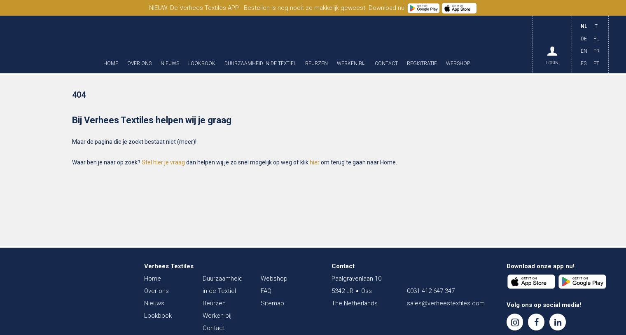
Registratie (422, 63)
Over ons (139, 63)
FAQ (266, 291)
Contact (386, 63)
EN (584, 51)
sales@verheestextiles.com (446, 303)
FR (596, 51)
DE (584, 39)
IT (595, 26)
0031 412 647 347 (431, 291)
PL (596, 39)
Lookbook (201, 63)
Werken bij (351, 63)
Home (110, 63)
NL (584, 26)
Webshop (458, 63)
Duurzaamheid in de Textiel (260, 63)
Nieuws (170, 63)
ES (583, 63)
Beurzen (316, 63)
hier (315, 162)
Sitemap (272, 303)
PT (596, 63)
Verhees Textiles (55, 44)
